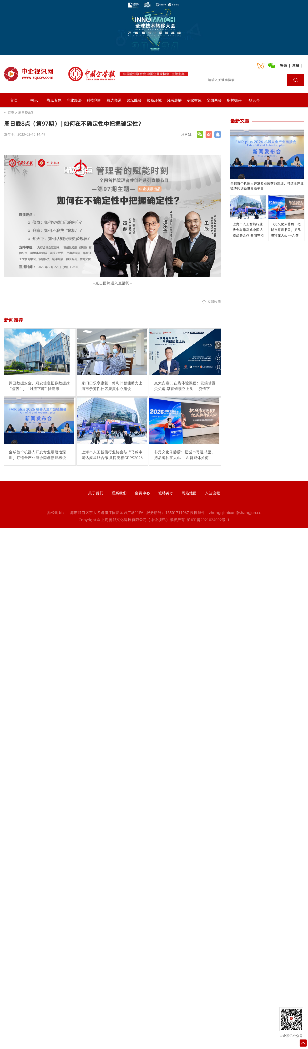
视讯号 (254, 100)
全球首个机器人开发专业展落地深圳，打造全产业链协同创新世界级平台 (267, 186)
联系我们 (119, 493)
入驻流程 (212, 493)
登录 (283, 65)
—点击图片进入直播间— (112, 283)
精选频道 (114, 100)
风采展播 (174, 100)
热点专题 (54, 100)
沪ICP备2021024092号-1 (208, 519)
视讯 (34, 100)
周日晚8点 (25, 112)
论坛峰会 (134, 100)
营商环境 (154, 100)
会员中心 (142, 493)
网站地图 (189, 493)
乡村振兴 (234, 100)
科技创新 (94, 100)
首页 (14, 100)
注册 (295, 65)
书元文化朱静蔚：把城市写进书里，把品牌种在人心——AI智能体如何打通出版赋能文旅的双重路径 (286, 230)
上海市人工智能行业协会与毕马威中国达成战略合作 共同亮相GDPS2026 (248, 230)
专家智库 (194, 100)
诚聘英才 (165, 493)
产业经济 (74, 100)
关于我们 (95, 493)
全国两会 (214, 100)
